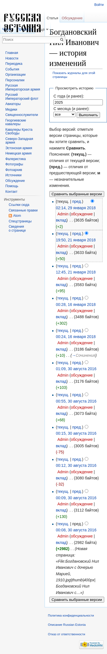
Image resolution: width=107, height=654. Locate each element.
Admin (63, 214)
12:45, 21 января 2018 (76, 272)
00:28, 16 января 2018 (76, 304)
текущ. (63, 233)
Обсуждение (72, 18)
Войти (99, 5)
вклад (61, 220)
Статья (52, 18)
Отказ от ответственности (66, 634)
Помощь (11, 186)
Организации (15, 75)
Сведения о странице (17, 228)
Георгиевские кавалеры (15, 122)
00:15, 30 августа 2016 (76, 433)
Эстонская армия (18, 148)
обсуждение (82, 214)
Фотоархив (13, 170)
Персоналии (15, 80)
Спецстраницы (20, 221)
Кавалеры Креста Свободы (18, 131)
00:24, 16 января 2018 (76, 336)
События (12, 69)
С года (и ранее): (69, 96)
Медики (11, 109)
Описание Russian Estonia (67, 624)
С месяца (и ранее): (72, 108)
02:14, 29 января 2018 (76, 208)
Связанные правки (23, 210)
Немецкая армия (18, 153)
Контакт (11, 192)
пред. (77, 201)
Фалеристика (15, 159)
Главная (11, 53)
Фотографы (14, 164)
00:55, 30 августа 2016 (76, 401)
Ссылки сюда (19, 205)
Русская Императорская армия (22, 87)
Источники (13, 175)
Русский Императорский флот (21, 97)
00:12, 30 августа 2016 (76, 465)
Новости (11, 58)
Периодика (13, 64)
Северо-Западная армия (19, 141)
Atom (17, 216)
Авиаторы (13, 104)
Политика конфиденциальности (71, 615)
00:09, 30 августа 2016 (76, 498)
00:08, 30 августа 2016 (76, 530)
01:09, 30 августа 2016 (76, 369)
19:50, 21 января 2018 (76, 240)
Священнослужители (21, 115)
